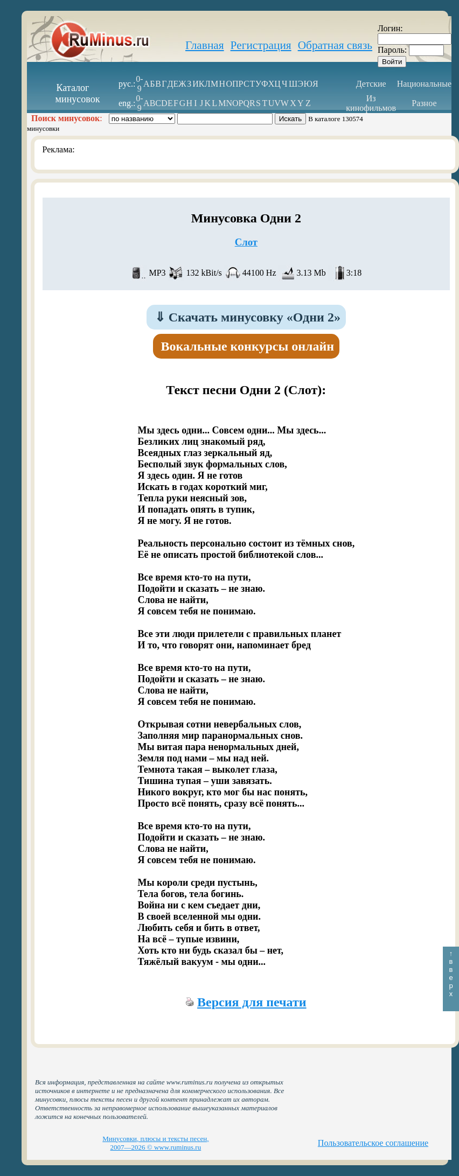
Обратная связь (335, 45)
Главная (204, 45)
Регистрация (261, 45)
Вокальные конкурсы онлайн (248, 346)
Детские (371, 83)
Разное (424, 103)
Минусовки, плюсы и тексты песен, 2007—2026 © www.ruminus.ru (155, 1143)
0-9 (139, 83)
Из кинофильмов (371, 103)
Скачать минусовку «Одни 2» (247, 317)
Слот (246, 242)
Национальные (424, 83)
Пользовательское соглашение (373, 1142)
